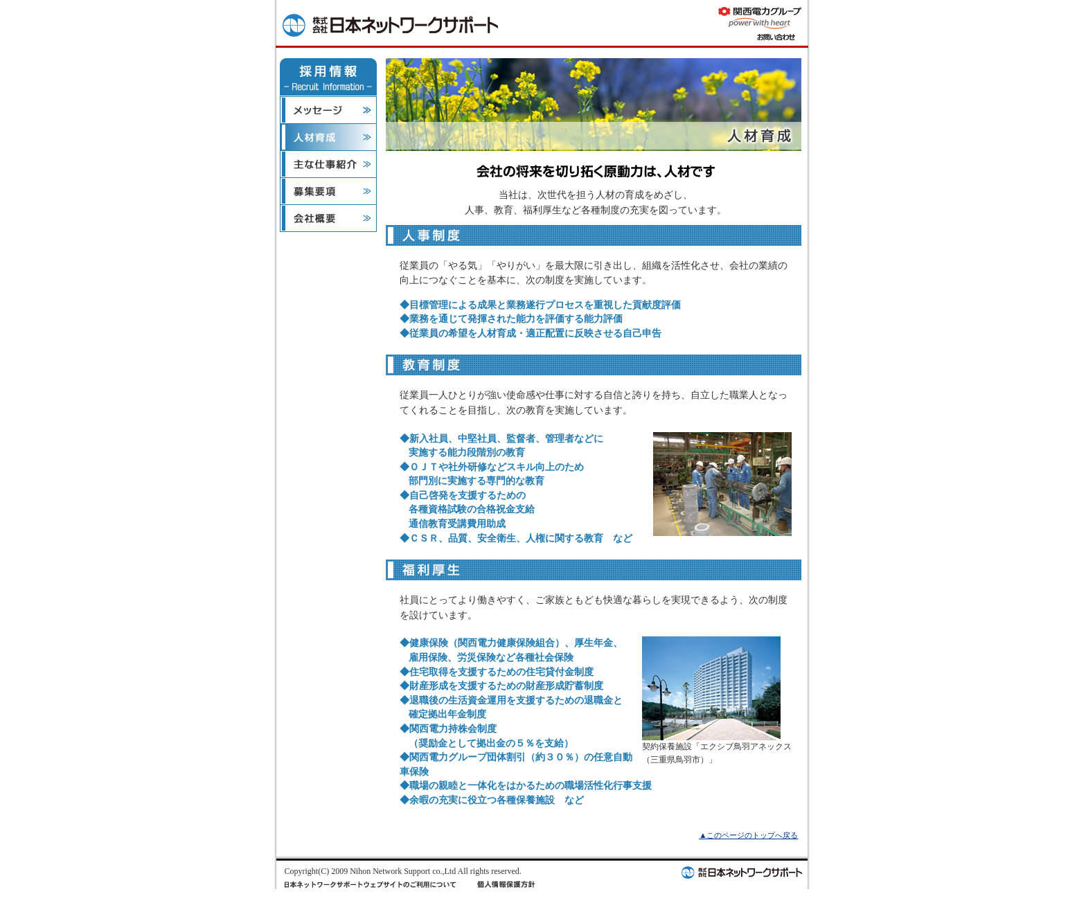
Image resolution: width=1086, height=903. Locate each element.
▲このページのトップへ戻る (748, 835)
